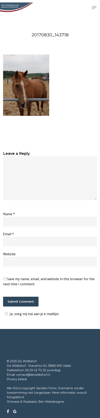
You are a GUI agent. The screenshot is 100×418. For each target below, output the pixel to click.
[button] (94, 8)
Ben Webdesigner (51, 402)
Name (9, 214)
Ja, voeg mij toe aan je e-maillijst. (31, 314)
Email (8, 234)
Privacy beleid (17, 379)
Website (9, 254)
